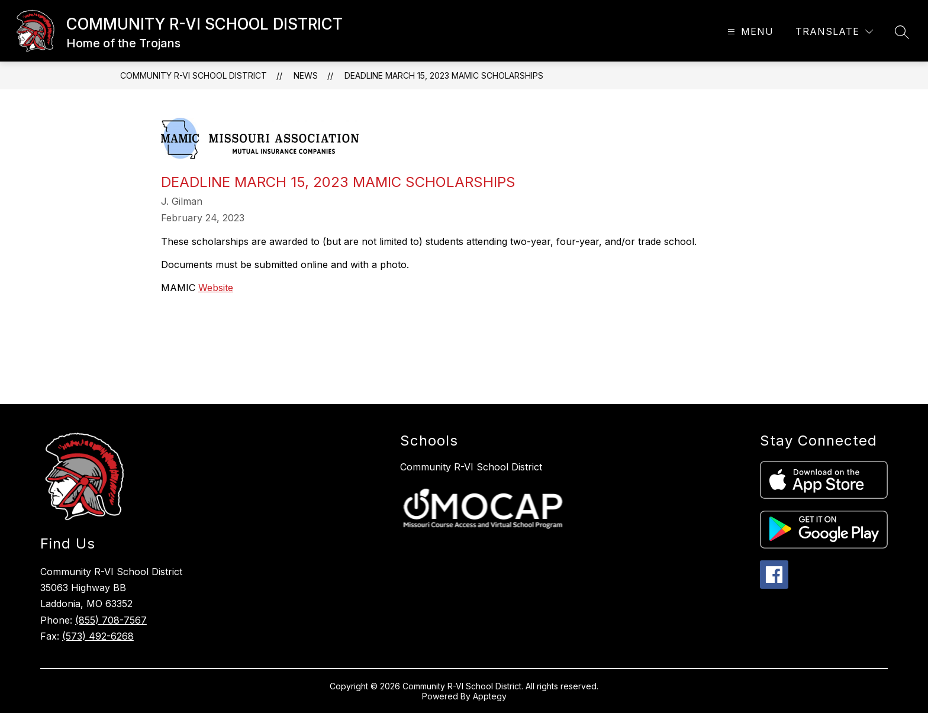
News (306, 75)
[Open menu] (749, 31)
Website (215, 287)
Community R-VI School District (471, 467)
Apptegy (490, 696)
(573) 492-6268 (98, 636)
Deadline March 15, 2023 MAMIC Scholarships (443, 75)
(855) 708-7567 (111, 620)
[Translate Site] (834, 31)
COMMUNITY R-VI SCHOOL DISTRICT (193, 75)
